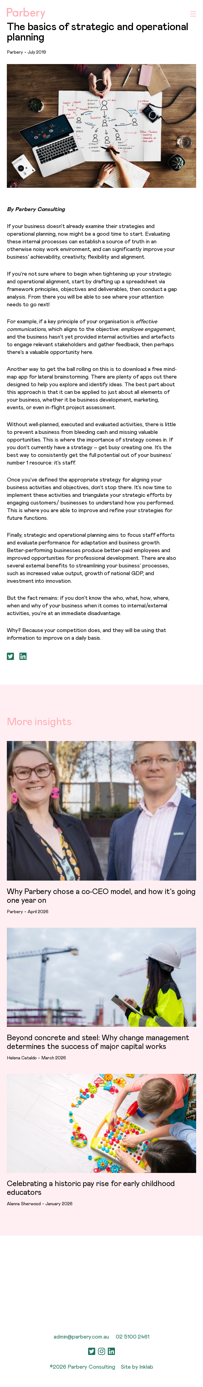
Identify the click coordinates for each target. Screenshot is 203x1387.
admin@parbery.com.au (81, 1337)
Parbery (15, 52)
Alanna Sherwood (24, 1204)
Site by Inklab (137, 1367)
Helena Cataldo (22, 1058)
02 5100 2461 (133, 1337)
